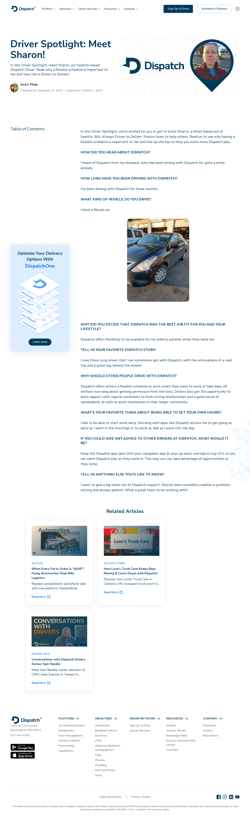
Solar (98, 775)
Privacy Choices (141, 797)
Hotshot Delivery (69, 740)
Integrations (66, 730)
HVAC (98, 740)
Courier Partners (140, 730)
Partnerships (67, 745)
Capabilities (66, 750)
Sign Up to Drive (178, 9)
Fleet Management (70, 735)
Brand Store (210, 735)
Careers (208, 730)
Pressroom (209, 725)
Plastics (100, 760)
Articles (171, 725)
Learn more (40, 342)
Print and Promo (105, 770)
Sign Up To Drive (140, 725)
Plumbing (101, 765)
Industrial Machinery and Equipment (107, 748)
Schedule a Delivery (214, 9)
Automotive (102, 725)
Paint (98, 755)
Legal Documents (110, 797)
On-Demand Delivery (72, 725)
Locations (172, 750)
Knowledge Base (176, 735)
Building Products (106, 730)
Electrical (101, 735)
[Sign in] (237, 9)
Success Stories (176, 730)
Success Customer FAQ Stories (180, 743)
